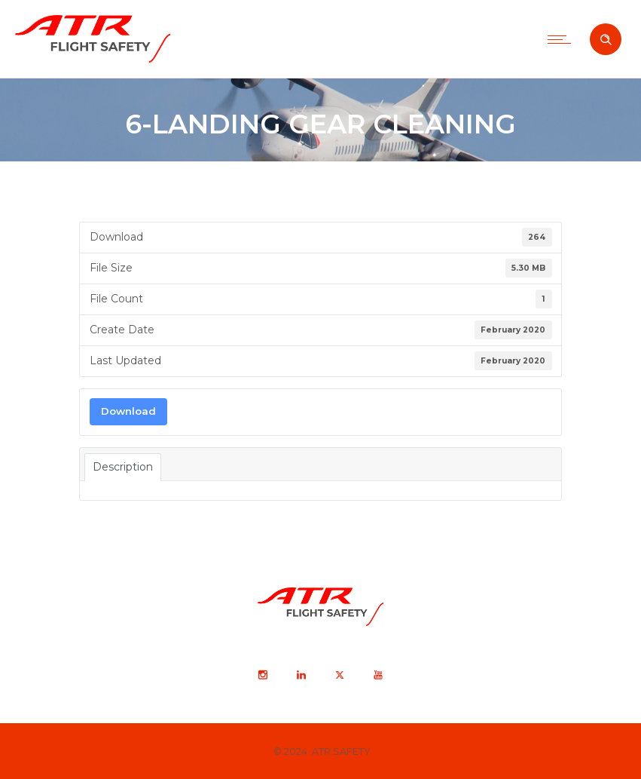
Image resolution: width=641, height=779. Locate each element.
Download (128, 411)
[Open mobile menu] (563, 39)
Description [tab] (123, 467)
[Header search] (605, 40)
